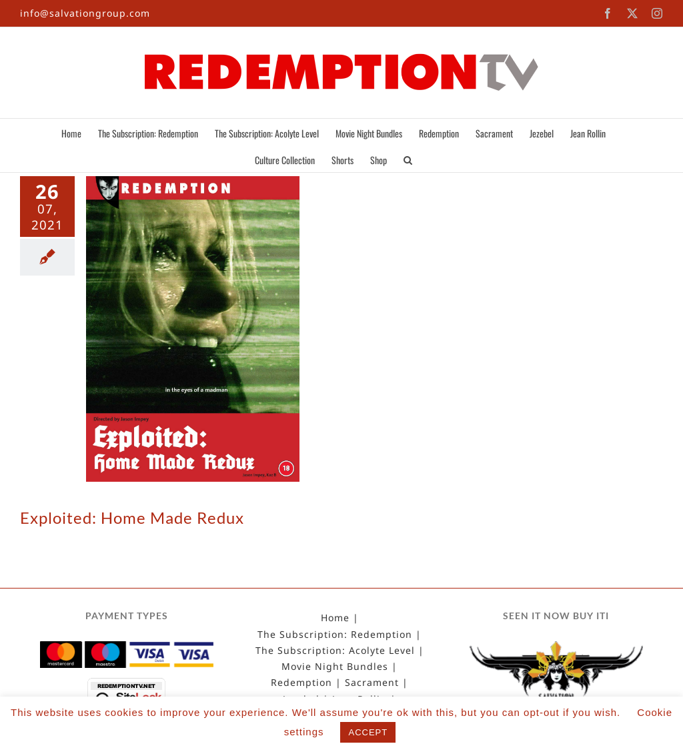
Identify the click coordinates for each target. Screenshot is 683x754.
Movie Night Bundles (334, 667)
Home (335, 618)
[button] (408, 158)
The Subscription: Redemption (334, 635)
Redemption (301, 683)
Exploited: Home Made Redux (132, 517)
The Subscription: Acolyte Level (335, 651)
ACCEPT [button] (368, 732)
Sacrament (372, 683)
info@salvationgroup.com (85, 13)
